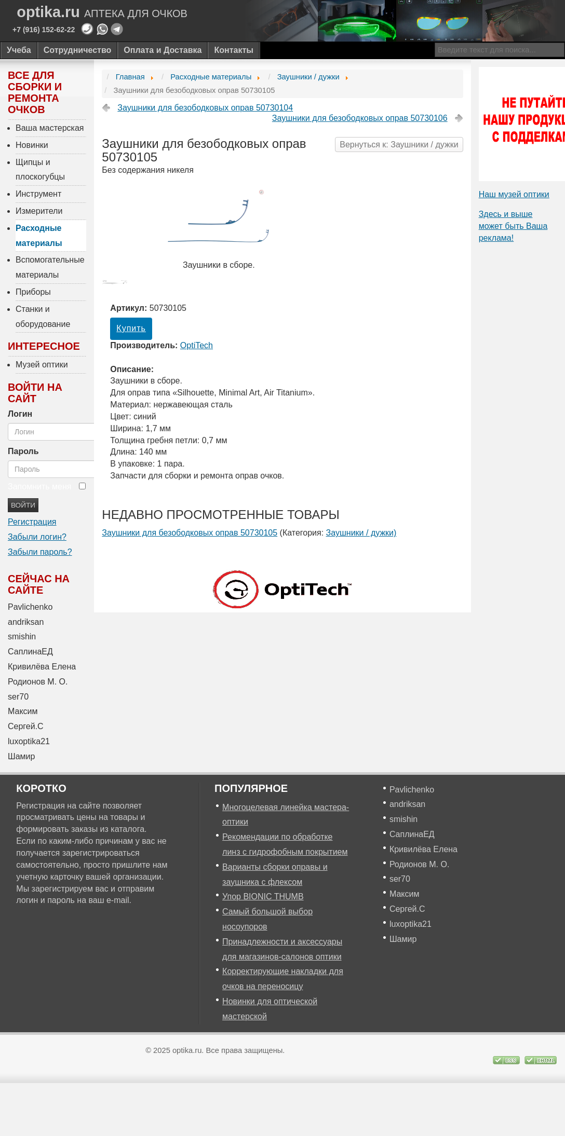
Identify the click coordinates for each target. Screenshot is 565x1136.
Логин (20, 413)
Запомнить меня (39, 486)
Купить (131, 328)
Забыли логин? (37, 536)
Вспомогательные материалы (50, 267)
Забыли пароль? (40, 552)
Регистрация (32, 521)
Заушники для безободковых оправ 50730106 (360, 118)
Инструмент (38, 193)
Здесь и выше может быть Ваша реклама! (513, 226)
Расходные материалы (39, 236)
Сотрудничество (78, 50)
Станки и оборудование (43, 317)
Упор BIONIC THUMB (263, 896)
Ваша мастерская (50, 128)
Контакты (233, 50)
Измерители (39, 211)
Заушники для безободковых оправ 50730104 (205, 107)
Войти (23, 505)
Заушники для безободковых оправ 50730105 (189, 532)
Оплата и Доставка (162, 50)
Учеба (19, 50)
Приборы (33, 292)
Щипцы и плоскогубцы (40, 170)
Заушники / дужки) (361, 532)
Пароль (23, 451)
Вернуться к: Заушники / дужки (399, 144)
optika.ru (102, 12)
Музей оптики (42, 364)
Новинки (32, 145)
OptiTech (196, 345)
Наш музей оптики (514, 194)
